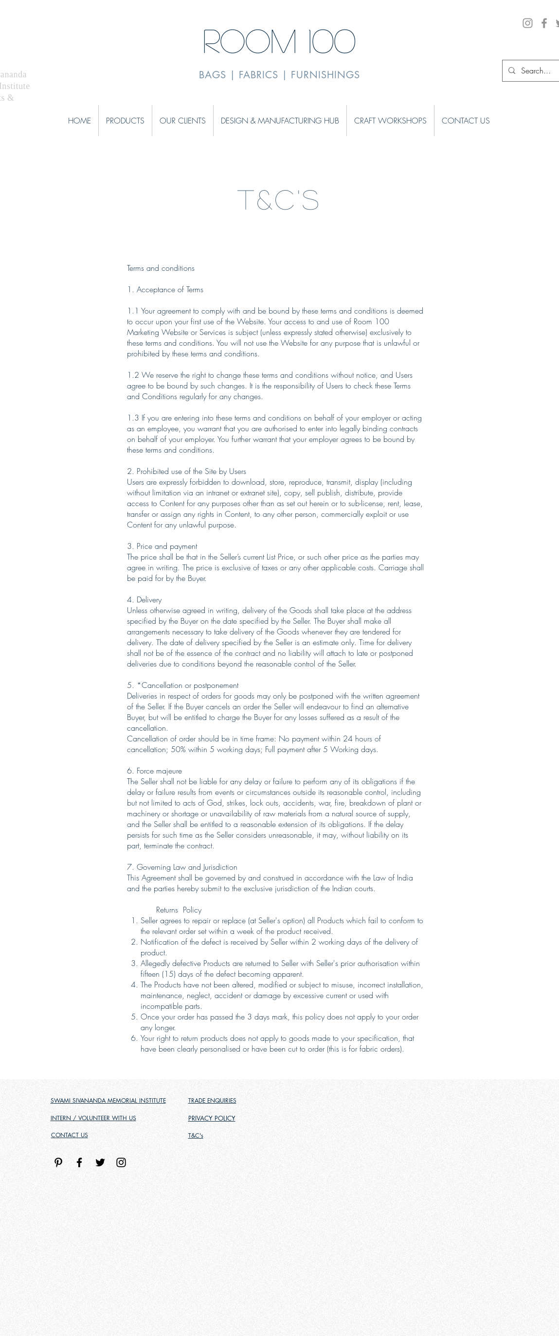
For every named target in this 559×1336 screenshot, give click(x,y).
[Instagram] (527, 23)
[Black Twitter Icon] (100, 1162)
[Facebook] (544, 23)
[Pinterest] (58, 1162)
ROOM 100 (279, 39)
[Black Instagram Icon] (121, 1162)
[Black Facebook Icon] (79, 1162)
